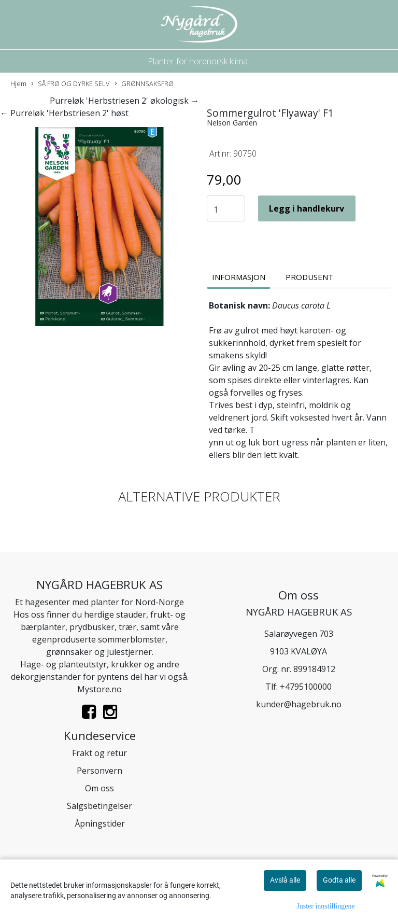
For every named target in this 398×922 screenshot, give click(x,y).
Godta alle (339, 880)
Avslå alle (285, 880)
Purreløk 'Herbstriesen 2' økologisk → (124, 100)
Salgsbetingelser (99, 806)
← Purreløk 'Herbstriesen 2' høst (64, 113)
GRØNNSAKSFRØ (144, 84)
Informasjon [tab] (238, 277)
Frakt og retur (99, 753)
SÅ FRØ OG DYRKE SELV (70, 84)
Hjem (18, 83)
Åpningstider (100, 823)
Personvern (99, 770)
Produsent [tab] (309, 277)
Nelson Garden (232, 123)
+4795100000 (306, 686)
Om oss (99, 788)
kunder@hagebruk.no (299, 704)
